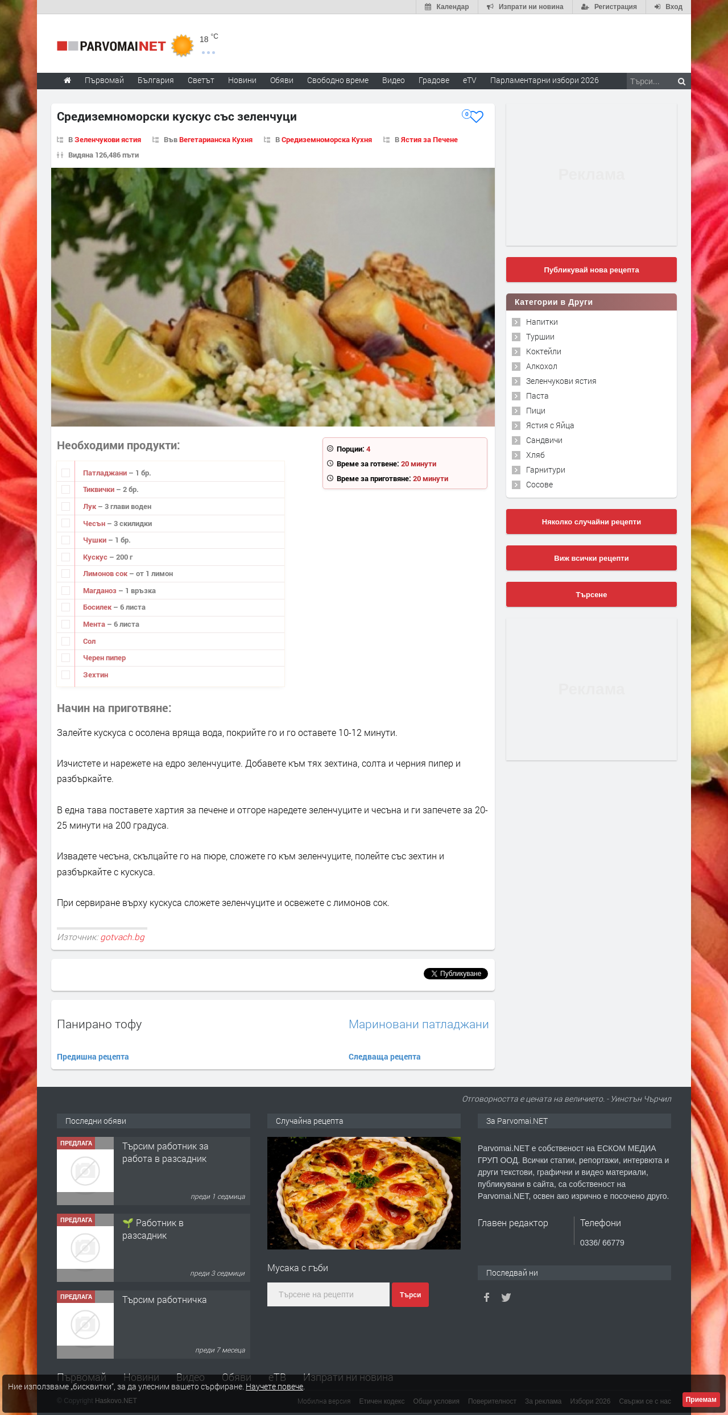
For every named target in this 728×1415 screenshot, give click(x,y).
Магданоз (100, 590)
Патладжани (106, 472)
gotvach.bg (122, 936)
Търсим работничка (164, 1299)
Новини (242, 80)
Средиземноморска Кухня (327, 139)
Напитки (542, 321)
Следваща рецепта (385, 1056)
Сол (89, 641)
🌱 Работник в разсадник (153, 1229)
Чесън (95, 523)
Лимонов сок (106, 573)
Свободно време (338, 80)
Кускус (96, 557)
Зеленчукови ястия (108, 139)
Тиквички (99, 489)
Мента (95, 624)
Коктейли (543, 351)
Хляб (535, 454)
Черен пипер (104, 657)
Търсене (591, 594)
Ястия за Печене (429, 139)
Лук (90, 506)
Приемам (701, 1400)
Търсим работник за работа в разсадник (165, 1152)
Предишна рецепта (93, 1056)
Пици (535, 410)
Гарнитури (545, 469)
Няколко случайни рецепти (591, 522)
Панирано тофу (99, 1024)
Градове (434, 80)
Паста (537, 395)
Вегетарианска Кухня (216, 139)
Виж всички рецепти (591, 558)
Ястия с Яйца (550, 425)
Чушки (95, 540)
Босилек (98, 607)
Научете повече (274, 1386)
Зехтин (95, 674)
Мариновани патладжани (419, 1024)
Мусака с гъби (297, 1267)
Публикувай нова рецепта (591, 270)
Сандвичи (544, 440)
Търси (410, 1295)
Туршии (540, 336)
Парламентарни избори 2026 (544, 80)
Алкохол (541, 366)
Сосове (539, 484)
